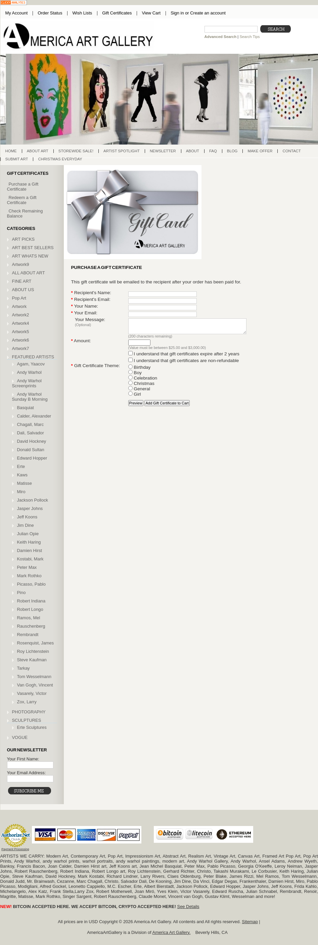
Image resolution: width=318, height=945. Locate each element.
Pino (21, 592)
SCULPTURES (26, 720)
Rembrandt (28, 634)
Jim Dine (25, 525)
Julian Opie (28, 533)
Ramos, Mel (28, 617)
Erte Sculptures (32, 727)
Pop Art (19, 298)
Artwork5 (20, 331)
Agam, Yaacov (31, 363)
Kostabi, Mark (30, 558)
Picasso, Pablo (31, 584)
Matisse (24, 483)
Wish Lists (82, 12)
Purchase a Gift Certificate (23, 187)
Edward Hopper (32, 458)
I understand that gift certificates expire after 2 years (183, 356)
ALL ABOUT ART (28, 272)
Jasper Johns (30, 508)
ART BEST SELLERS (33, 247)
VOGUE (20, 737)
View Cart (151, 12)
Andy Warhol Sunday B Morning (30, 397)
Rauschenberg (31, 626)
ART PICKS (23, 239)
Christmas (141, 386)
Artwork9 (20, 264)
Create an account (207, 12)
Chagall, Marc (30, 424)
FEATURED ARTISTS (33, 356)
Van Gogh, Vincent (35, 684)
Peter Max (27, 567)
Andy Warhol (29, 372)
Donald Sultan (30, 449)
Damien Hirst (29, 550)
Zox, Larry (27, 701)
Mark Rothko (29, 575)
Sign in (177, 12)
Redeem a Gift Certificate (22, 200)
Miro (21, 491)
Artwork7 (20, 348)
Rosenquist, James (35, 642)
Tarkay (23, 668)
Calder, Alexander (34, 416)
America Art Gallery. (171, 932)
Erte (21, 466)
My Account (16, 12)
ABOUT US (23, 289)
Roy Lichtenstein (33, 651)
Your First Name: (23, 758)
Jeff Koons (27, 516)
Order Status (50, 12)
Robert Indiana (31, 600)
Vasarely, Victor (32, 693)
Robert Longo (30, 609)
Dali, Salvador (30, 432)
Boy (135, 375)
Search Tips (249, 37)
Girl (134, 397)
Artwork (19, 306)
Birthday (139, 370)
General (139, 391)
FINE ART (22, 281)
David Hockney (31, 441)
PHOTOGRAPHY (29, 711)
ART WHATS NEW (30, 256)
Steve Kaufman (32, 659)
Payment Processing (15, 849)
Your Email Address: (26, 772)
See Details (188, 906)
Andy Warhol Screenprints (27, 383)
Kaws (22, 474)
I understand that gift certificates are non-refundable (183, 363)
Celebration (142, 381)
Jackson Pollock (32, 500)
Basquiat (25, 407)
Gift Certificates (117, 12)
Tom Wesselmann (34, 676)
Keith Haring (29, 542)
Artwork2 (20, 314)
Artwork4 (20, 323)
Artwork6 (20, 340)
